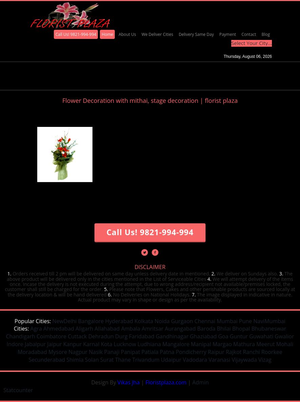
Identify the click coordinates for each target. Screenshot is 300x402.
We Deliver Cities (157, 34)
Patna (167, 352)
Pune (245, 321)
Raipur (216, 352)
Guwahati (261, 336)
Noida (162, 321)
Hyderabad (119, 321)
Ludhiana (149, 344)
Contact (248, 34)
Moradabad (32, 352)
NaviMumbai (269, 321)
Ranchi (251, 352)
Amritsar (152, 328)
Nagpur (77, 352)
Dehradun (101, 336)
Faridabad (141, 336)
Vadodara (195, 359)
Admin (200, 382)
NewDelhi (64, 321)
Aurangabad (180, 328)
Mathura (244, 344)
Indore (15, 344)
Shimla (74, 359)
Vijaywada (244, 359)
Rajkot (234, 352)
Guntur (239, 336)
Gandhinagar (172, 336)
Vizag (265, 359)
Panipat (130, 352)
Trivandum (145, 359)
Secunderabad (46, 359)
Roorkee (271, 352)
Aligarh (84, 328)
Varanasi (219, 359)
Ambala (131, 328)
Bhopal (241, 328)
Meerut (265, 344)
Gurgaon (182, 321)
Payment (227, 34)
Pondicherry (191, 352)
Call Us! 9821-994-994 (76, 34)
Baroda (206, 328)
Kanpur (72, 344)
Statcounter (18, 390)
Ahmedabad (58, 328)
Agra (36, 328)
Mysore (57, 352)
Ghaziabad (203, 336)
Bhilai (224, 328)
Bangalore (91, 321)
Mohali (285, 344)
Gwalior (284, 336)
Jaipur (54, 344)
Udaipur (171, 359)
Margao (222, 344)
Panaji (111, 352)
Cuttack (77, 336)
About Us (127, 34)
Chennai (204, 321)
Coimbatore (51, 336)
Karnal (91, 344)
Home (107, 34)
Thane (123, 359)
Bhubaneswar (268, 328)
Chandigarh (20, 336)
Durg (121, 336)
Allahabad (107, 328)
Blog (265, 34)
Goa (223, 336)
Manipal (201, 344)
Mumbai (227, 321)
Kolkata (143, 321)
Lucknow (125, 344)
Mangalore (176, 344)
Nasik (96, 352)
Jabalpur (35, 344)
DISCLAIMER (149, 267)
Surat (107, 359)
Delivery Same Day (196, 34)
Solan (92, 359)
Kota (106, 344)
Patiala (150, 352)
